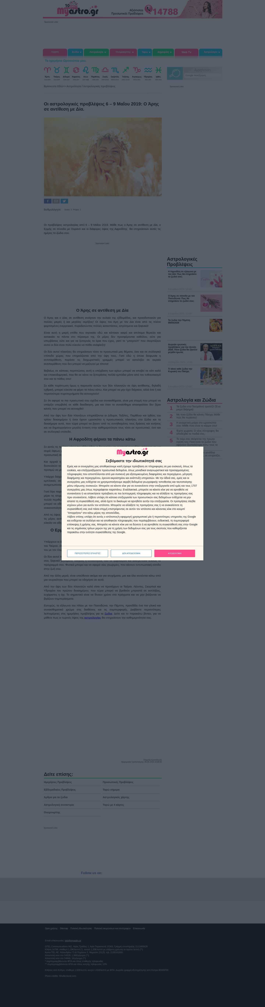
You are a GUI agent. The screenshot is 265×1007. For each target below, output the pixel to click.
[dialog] (132, 504)
